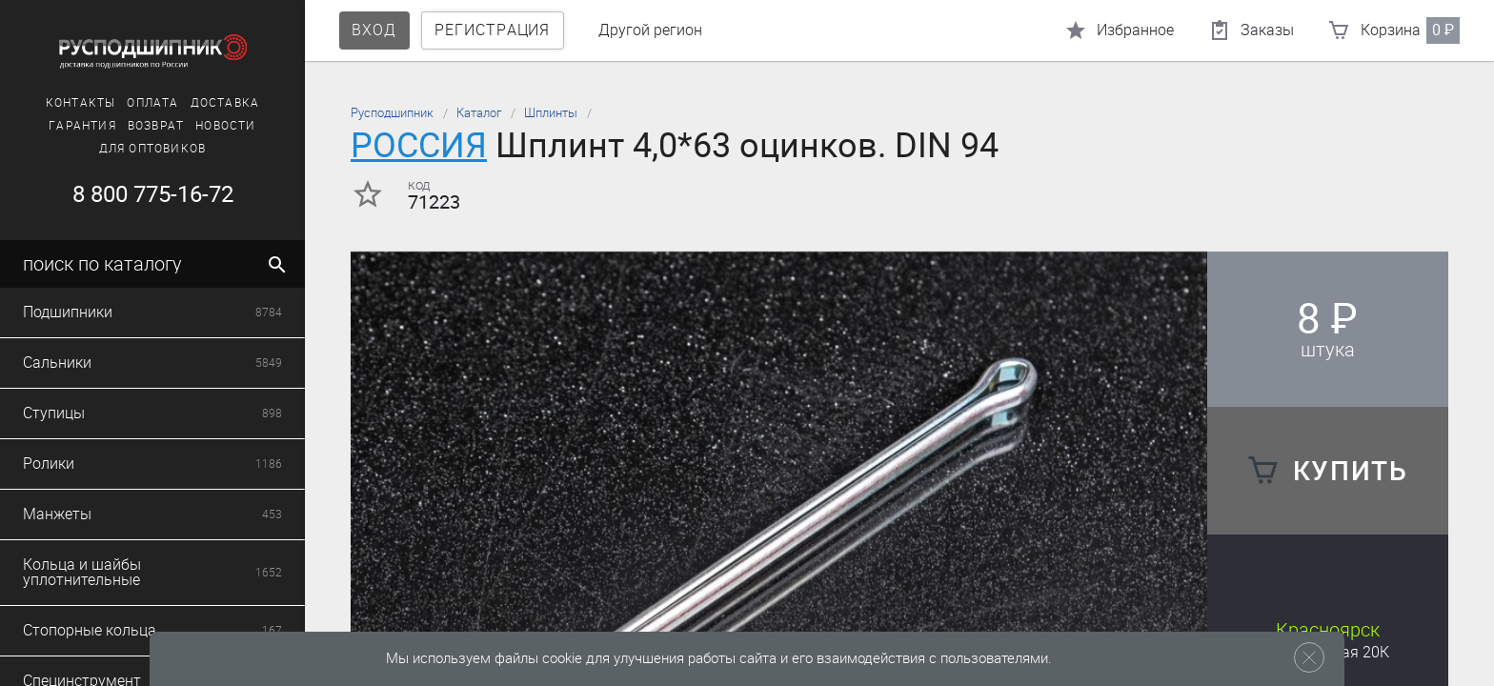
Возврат (156, 125)
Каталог (478, 113)
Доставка (225, 103)
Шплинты (550, 113)
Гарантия (82, 125)
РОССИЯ (419, 145)
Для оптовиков (153, 148)
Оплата (152, 103)
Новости (225, 125)
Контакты (81, 103)
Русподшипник (392, 113)
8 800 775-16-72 (152, 194)
